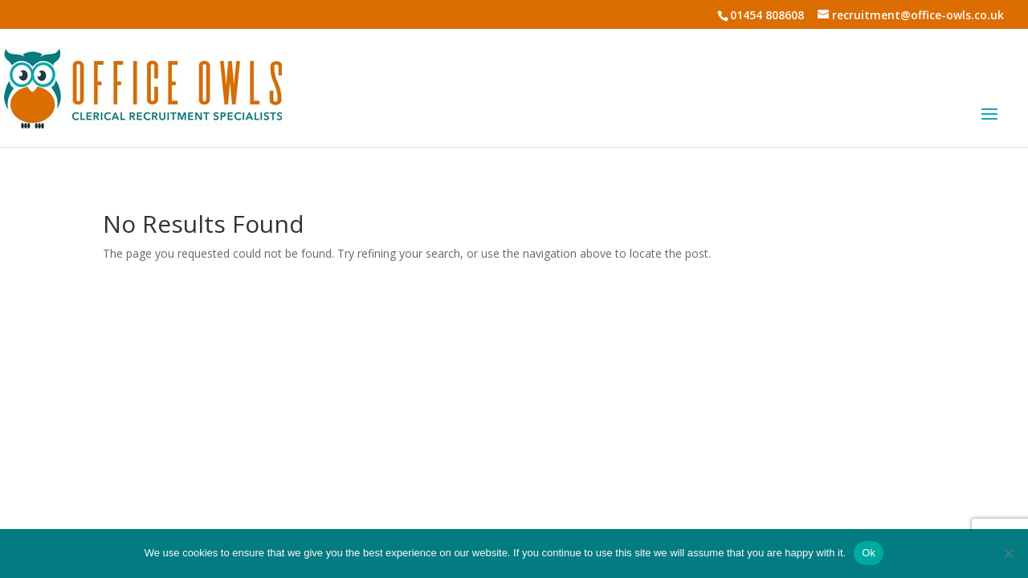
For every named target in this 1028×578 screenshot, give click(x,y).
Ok (868, 553)
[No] (1008, 553)
